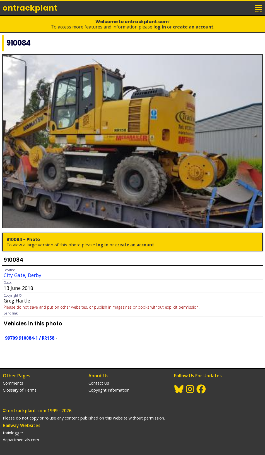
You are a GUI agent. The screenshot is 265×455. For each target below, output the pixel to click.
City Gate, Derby (22, 275)
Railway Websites (21, 425)
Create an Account (193, 27)
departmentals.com (21, 439)
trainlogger (13, 432)
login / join (246, 8)
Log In (159, 27)
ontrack (30, 8)
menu (259, 8)
